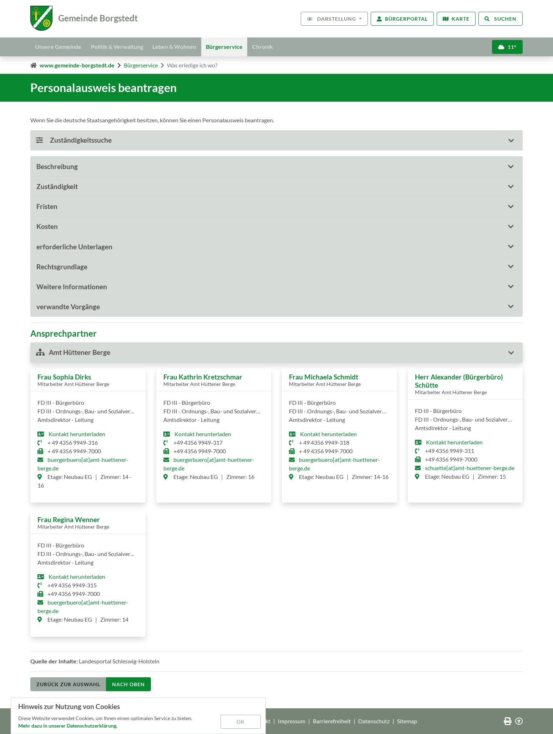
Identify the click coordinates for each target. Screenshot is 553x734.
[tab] (276, 167)
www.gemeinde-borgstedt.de (77, 65)
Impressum (291, 721)
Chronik (271, 46)
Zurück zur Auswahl (68, 684)
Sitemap (407, 721)
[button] (276, 166)
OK (241, 721)
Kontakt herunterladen (76, 433)
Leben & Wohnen (179, 46)
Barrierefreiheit (332, 721)
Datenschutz (374, 721)
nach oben (128, 684)
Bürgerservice (231, 46)
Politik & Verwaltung (120, 46)
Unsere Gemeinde (59, 46)
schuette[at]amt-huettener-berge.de (469, 467)
